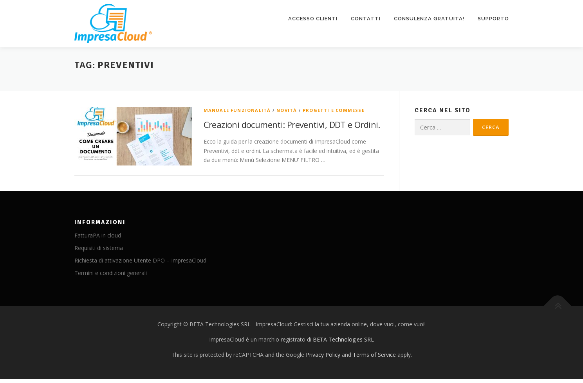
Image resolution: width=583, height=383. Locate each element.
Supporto (493, 19)
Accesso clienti (313, 19)
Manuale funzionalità (237, 110)
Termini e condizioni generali (110, 273)
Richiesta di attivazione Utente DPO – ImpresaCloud (140, 260)
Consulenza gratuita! (429, 19)
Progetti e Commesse (334, 110)
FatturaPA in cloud (97, 235)
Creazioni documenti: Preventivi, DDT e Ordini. (292, 124)
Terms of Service (374, 354)
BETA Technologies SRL (343, 339)
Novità (286, 110)
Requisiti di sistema (98, 248)
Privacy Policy (323, 354)
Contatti (366, 19)
